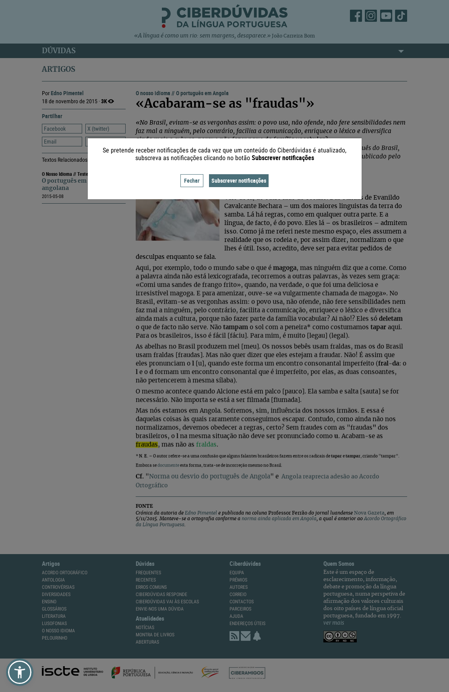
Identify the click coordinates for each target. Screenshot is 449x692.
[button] (19, 672)
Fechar (192, 180)
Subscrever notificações (238, 180)
